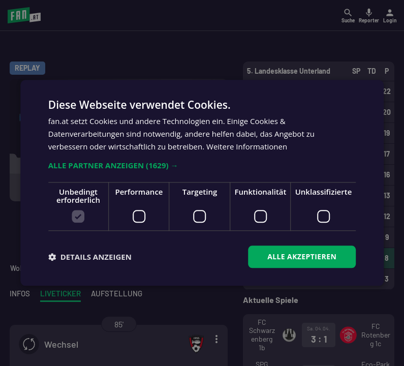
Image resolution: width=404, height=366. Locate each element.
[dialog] (202, 183)
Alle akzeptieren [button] (301, 256)
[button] (202, 165)
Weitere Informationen (246, 146)
